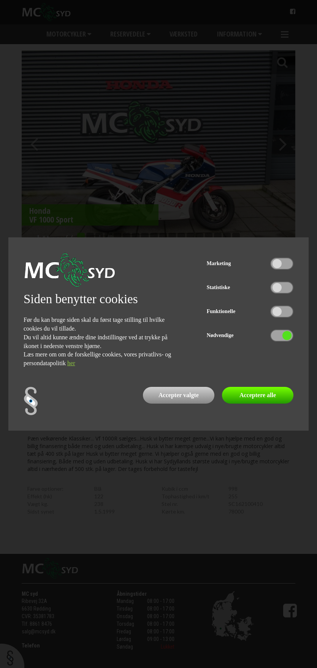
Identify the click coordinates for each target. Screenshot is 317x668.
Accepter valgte (178, 395)
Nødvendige (220, 335)
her (71, 363)
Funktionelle (221, 311)
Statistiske (218, 287)
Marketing (219, 263)
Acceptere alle (257, 395)
